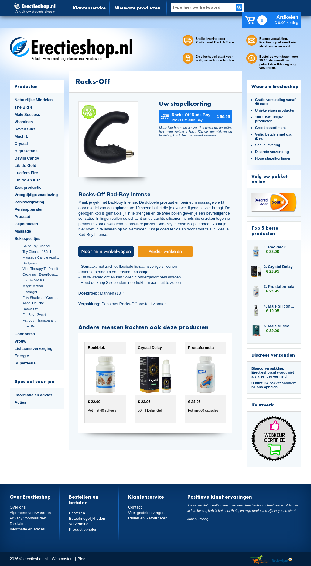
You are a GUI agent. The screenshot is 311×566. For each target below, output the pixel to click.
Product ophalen (83, 529)
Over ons (18, 507)
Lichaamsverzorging (34, 348)
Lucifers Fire (26, 173)
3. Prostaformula (279, 286)
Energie (22, 356)
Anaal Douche (33, 303)
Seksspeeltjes (27, 238)
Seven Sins (25, 129)
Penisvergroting (29, 202)
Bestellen (77, 513)
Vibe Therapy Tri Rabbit (40, 269)
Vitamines (24, 121)
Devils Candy (27, 158)
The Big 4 (23, 107)
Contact (135, 507)
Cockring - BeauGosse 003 (41, 274)
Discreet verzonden (273, 354)
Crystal (21, 143)
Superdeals (25, 363)
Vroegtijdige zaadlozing (36, 194)
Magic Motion (32, 286)
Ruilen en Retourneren (147, 518)
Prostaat (22, 216)
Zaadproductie (28, 187)
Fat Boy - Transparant (39, 320)
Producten (26, 86)
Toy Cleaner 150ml (36, 252)
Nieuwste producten (137, 7)
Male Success (27, 114)
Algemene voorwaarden (30, 512)
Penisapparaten (29, 209)
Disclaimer (19, 523)
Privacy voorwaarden (28, 518)
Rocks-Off (30, 309)
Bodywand (30, 263)
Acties (20, 402)
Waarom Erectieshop (275, 86)
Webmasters (62, 559)
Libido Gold (25, 165)
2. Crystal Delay (278, 266)
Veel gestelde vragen (146, 512)
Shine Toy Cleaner (36, 246)
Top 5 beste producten (264, 230)
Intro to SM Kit (33, 280)
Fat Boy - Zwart (34, 314)
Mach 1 (21, 136)
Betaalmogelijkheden (87, 518)
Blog (81, 559)
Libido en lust (27, 180)
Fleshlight (29, 292)
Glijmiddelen (26, 224)
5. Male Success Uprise (279, 326)
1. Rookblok (275, 247)
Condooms (25, 334)
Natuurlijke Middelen (34, 100)
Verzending (78, 524)
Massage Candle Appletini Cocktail (41, 257)
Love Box (29, 326)
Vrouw (20, 341)
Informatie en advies (33, 395)
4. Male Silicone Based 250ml (279, 306)
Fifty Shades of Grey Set (41, 297)
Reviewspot (282, 560)
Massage (23, 231)
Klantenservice (89, 7)
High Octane (26, 151)
